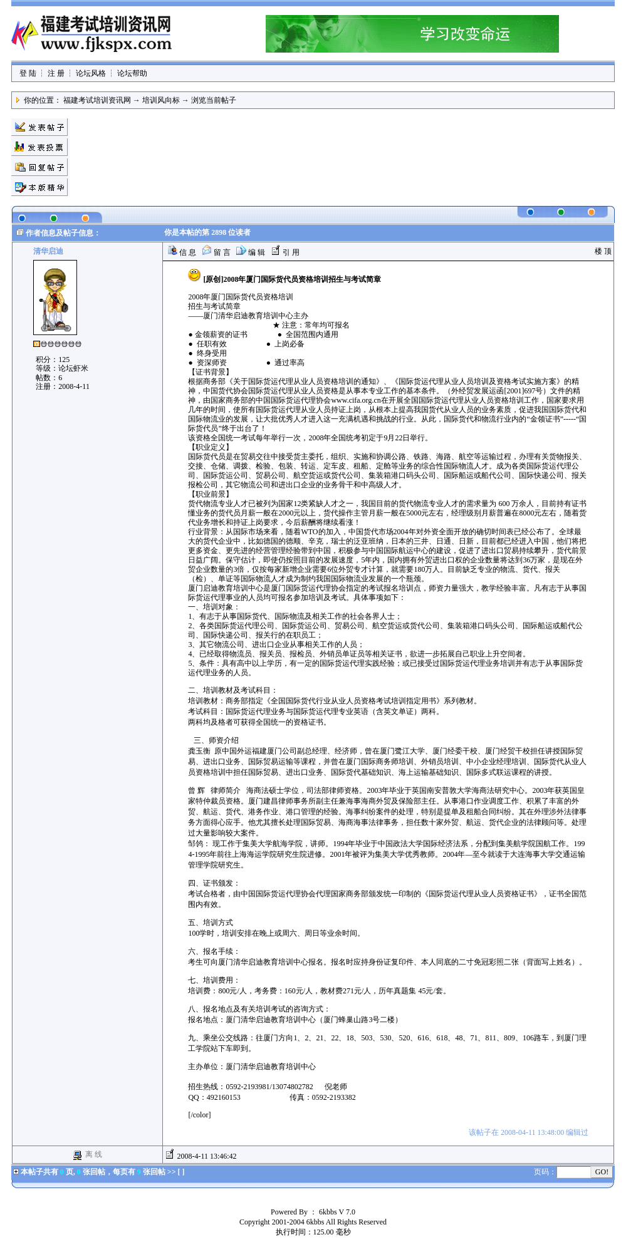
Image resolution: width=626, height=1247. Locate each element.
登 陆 (27, 73)
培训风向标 (161, 100)
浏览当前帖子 (213, 100)
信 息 (181, 252)
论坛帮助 (132, 73)
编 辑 (250, 252)
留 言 (216, 252)
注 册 (56, 73)
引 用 (285, 252)
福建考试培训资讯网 (97, 100)
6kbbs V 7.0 (337, 1212)
